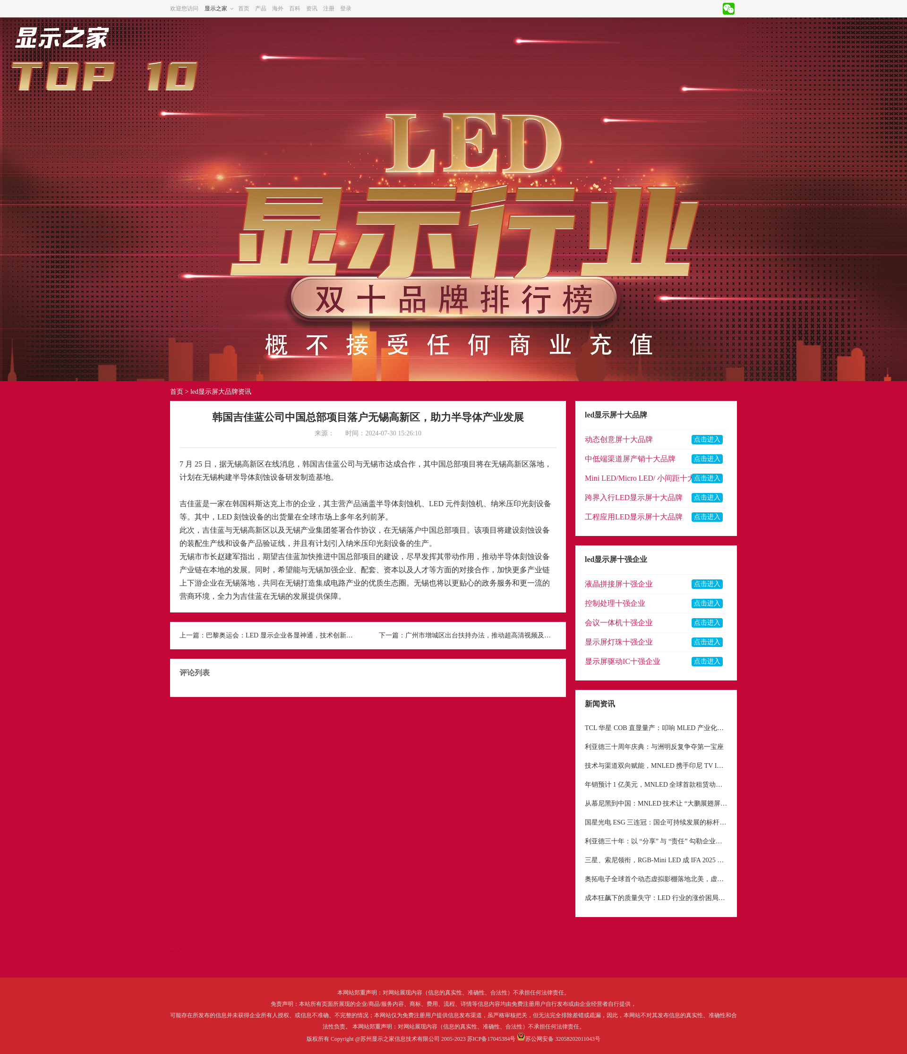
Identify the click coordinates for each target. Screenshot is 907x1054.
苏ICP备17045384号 (491, 1039)
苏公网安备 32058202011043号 (562, 1039)
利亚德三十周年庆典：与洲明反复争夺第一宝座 (654, 746)
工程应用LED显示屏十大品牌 (634, 517)
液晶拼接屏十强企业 (619, 584)
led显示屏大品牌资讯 (220, 391)
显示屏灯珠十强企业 (619, 642)
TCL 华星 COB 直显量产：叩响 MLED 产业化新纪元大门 (656, 727)
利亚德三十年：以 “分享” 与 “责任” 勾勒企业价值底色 (656, 841)
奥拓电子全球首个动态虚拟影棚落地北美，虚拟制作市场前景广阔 (656, 879)
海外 (277, 8)
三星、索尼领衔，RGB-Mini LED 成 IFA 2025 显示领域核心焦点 (656, 860)
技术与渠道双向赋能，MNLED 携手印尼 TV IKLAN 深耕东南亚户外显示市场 (656, 765)
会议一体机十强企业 (619, 623)
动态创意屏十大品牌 (619, 439)
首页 (243, 8)
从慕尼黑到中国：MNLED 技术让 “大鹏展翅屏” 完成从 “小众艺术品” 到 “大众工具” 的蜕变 (656, 803)
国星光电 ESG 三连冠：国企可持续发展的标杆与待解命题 (656, 822)
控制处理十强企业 (615, 603)
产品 (260, 8)
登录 (345, 8)
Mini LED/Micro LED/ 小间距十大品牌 (647, 478)
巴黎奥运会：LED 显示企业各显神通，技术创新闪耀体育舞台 (281, 635)
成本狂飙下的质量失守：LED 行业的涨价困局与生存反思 (656, 897)
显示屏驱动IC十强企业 (622, 661)
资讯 (311, 8)
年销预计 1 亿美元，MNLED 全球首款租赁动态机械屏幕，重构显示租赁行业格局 (656, 784)
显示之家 (216, 8)
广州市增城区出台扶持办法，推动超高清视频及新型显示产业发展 (480, 635)
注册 (328, 8)
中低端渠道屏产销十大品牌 (630, 459)
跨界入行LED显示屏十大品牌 (634, 497)
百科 (294, 8)
